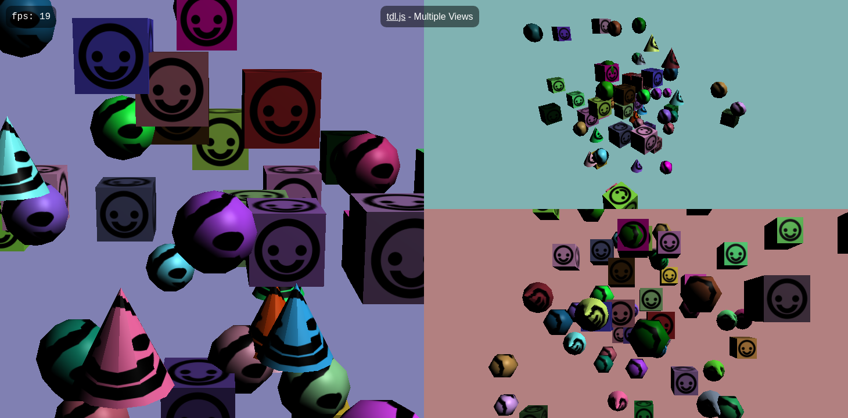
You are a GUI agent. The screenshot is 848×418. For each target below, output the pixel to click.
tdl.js (395, 16)
